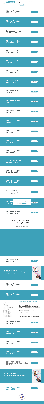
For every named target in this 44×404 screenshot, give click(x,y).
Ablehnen (19, 203)
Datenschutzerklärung (24, 201)
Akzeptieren (24, 203)
